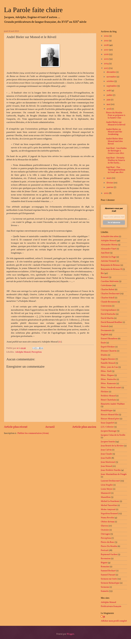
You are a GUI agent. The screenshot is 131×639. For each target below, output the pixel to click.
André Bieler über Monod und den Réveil (114, 141)
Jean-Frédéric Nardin (111, 470)
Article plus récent (15, 427)
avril (109, 108)
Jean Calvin (106, 449)
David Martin (107, 318)
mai (109, 104)
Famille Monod (108, 363)
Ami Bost (105, 252)
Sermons (105, 587)
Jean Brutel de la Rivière (112, 445)
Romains (105, 566)
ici (60, 341)
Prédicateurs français (111, 606)
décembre (111, 72)
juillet (110, 95)
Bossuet (104, 277)
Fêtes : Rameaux (108, 383)
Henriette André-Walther (113, 403)
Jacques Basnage (108, 431)
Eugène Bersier (108, 359)
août (109, 90)
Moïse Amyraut (108, 509)
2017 (106, 49)
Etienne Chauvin (109, 350)
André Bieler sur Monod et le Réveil (115, 123)
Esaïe (103, 342)
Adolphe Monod (23, 352)
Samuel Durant (108, 574)
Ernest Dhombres (109, 338)
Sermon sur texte (109, 578)
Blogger (70, 634)
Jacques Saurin (108, 441)
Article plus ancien (84, 427)
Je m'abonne (114, 222)
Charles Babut (107, 289)
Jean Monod (106, 466)
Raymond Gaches (109, 554)
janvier (110, 187)
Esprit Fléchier (108, 346)
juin (109, 99)
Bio (102, 273)
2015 (106, 59)
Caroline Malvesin (109, 281)
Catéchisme (106, 285)
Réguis (104, 562)
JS (104, 617)
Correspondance (108, 310)
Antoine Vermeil (108, 261)
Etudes (104, 355)
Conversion (106, 305)
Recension (105, 558)
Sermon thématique (110, 583)
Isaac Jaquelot (107, 422)
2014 (106, 63)
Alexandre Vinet (108, 248)
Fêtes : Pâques (107, 375)
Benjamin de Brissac (110, 265)
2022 (106, 36)
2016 (106, 54)
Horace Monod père (110, 418)
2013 (106, 68)
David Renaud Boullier (111, 322)
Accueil (50, 427)
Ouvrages (105, 534)
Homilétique (107, 410)
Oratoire (105, 529)
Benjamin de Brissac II (111, 269)
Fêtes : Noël (106, 371)
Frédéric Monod (108, 395)
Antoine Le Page (108, 256)
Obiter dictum (107, 521)
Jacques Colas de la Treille (113, 435)
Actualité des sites (109, 236)
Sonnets (104, 591)
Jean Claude (106, 453)
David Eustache (108, 314)
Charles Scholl (107, 297)
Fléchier (104, 391)
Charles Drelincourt (110, 293)
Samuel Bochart (108, 570)
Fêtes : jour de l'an (109, 367)
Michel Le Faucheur (110, 501)
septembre (112, 86)
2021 (106, 40)
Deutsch (105, 326)
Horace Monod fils (109, 414)
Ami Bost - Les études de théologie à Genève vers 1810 (116, 151)
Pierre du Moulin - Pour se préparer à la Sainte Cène (115, 115)
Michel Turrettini (109, 505)
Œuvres (104, 525)
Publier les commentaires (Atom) (33, 433)
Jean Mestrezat (108, 462)
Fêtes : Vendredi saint (111, 387)
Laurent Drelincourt (110, 480)
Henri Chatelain (108, 399)
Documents (106, 330)
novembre (112, 76)
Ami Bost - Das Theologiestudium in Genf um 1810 (115, 170)
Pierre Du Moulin (109, 546)
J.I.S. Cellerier (107, 426)
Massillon (105, 497)
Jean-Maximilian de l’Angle (114, 474)
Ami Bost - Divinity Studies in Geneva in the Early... (115, 160)
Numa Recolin (107, 517)
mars (109, 178)
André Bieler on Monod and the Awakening (114, 132)
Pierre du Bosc (107, 542)
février (110, 182)
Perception (37, 352)
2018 (106, 45)
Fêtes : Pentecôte (108, 379)
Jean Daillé (106, 458)
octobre (110, 81)
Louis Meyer (107, 489)
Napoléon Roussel (109, 513)
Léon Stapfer (107, 484)
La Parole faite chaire (33, 10)
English (104, 334)
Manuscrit (106, 493)
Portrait (104, 550)
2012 (106, 193)
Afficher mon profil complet (114, 620)
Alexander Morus (109, 244)
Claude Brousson (109, 301)
